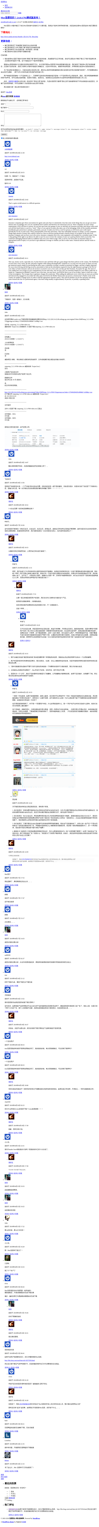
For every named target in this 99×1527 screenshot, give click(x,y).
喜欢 (12, 1494)
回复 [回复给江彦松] (16, 1277)
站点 (2, 111)
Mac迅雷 (9, 92)
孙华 (6, 295)
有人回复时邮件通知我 (10, 141)
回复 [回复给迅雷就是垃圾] (17, 1370)
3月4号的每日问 (27, 862)
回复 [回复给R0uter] (16, 1474)
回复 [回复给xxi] (16, 189)
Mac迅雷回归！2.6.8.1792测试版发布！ (21, 17)
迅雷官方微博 (13, 81)
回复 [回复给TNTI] (20, 1390)
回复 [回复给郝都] (16, 908)
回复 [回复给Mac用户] (16, 888)
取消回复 (17, 96)
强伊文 (35, 22)
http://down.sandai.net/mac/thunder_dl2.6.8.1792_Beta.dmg (19, 36)
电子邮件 (4, 107)
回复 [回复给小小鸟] (16, 1155)
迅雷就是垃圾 (13, 1512)
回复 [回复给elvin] (16, 1302)
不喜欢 (13, 1498)
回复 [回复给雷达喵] (24, 841)
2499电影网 (8, 152)
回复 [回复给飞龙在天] (16, 494)
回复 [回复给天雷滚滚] (16, 1014)
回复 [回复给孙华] (16, 305)
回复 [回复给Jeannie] (20, 209)
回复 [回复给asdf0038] (16, 968)
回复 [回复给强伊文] (20, 515)
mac (4, 96)
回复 (21, 1517)
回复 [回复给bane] (16, 1434)
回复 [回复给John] (16, 452)
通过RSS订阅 (5, 11)
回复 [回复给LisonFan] (16, 1454)
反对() (12, 162)
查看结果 (12, 1500)
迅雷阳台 (4, 2)
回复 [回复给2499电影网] (16, 162)
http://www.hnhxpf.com (12, 159)
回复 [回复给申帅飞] (16, 537)
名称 (3, 104)
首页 (6, 5)
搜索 (19, 13)
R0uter (7, 1463)
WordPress (36, 1521)
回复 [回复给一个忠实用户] (16, 1055)
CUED (24, 1524)
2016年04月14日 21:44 (8, 22)
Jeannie (11, 199)
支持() (7, 162)
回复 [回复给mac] (16, 988)
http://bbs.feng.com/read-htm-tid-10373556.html (20, 1363)
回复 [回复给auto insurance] (20, 248)
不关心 (13, 1496)
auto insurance (13, 218)
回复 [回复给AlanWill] (16, 1115)
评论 (41, 22)
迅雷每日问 (8, 7)
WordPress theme (8, 1524)
